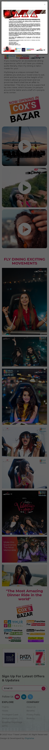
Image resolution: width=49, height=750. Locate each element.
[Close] (45, 4)
